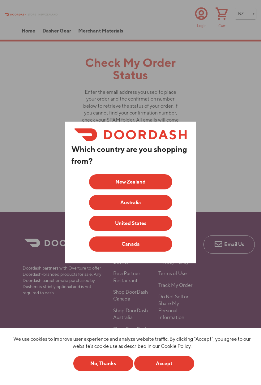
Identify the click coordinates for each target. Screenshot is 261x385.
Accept (164, 363)
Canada (131, 244)
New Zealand (130, 182)
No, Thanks (103, 363)
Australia (130, 202)
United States (130, 223)
